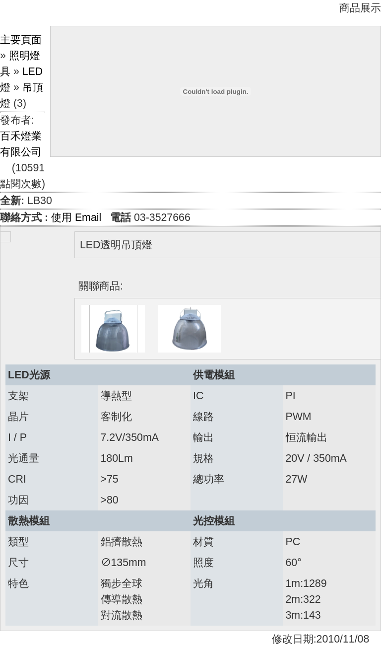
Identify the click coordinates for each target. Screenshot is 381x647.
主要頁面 (21, 40)
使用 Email (76, 217)
